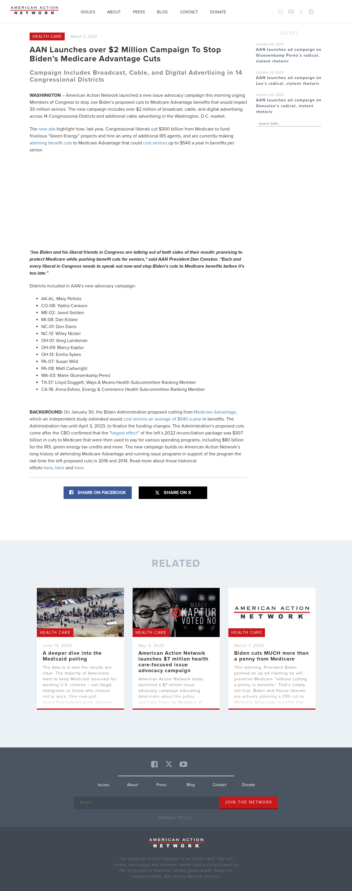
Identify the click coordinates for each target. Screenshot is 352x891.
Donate (218, 12)
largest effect (124, 433)
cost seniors (155, 143)
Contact (189, 12)
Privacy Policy (176, 817)
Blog (162, 12)
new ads (47, 129)
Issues (88, 12)
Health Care (47, 36)
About (114, 12)
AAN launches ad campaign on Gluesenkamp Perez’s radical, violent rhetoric (289, 55)
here (48, 468)
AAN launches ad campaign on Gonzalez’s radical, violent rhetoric (289, 106)
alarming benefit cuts (51, 143)
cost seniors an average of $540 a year (162, 419)
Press (139, 12)
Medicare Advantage (215, 412)
